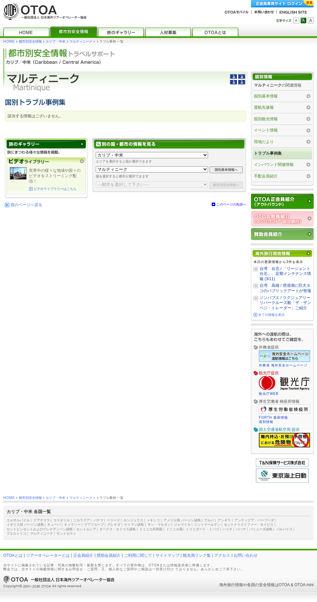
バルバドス (284, 529)
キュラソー (72, 524)
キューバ (53, 524)
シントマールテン (207, 524)
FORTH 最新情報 (273, 417)
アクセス (222, 555)
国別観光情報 (266, 119)
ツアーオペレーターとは (48, 555)
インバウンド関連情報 (274, 164)
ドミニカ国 (174, 529)
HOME (9, 41)
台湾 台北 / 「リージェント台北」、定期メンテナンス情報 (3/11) (285, 273)
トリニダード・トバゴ (202, 529)
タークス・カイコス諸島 (117, 529)
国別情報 (266, 422)
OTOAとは (12, 555)
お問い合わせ (246, 555)
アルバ (209, 520)
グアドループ (94, 524)
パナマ (98, 520)
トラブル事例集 (268, 153)
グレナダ (114, 524)
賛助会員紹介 (109, 555)
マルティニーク (80, 41)
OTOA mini (304, 585)
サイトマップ (167, 555)
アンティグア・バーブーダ (254, 520)
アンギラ (224, 520)
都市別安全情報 (30, 41)
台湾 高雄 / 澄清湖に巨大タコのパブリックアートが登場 (285, 288)
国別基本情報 (266, 96)
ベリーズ (113, 520)
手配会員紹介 (266, 176)
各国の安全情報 (261, 585)
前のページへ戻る (26, 205)
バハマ (241, 529)
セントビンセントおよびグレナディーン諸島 (40, 529)
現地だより (264, 141)
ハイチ (227, 529)
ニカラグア (81, 520)
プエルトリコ (16, 533)
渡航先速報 (264, 107)
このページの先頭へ (231, 204)
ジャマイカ (182, 524)
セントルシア (86, 529)
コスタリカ (61, 520)
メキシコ (153, 520)
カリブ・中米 (55, 41)
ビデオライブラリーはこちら (55, 189)
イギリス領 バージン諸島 (25, 524)
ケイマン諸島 (134, 524)
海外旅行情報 (231, 585)
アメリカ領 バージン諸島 (182, 520)
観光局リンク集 (197, 555)
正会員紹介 (83, 555)
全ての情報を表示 (271, 315)
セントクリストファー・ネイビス (248, 524)
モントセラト (66, 533)
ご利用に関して (138, 555)
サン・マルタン (159, 524)
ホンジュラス (133, 520)
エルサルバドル (18, 520)
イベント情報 (266, 130)
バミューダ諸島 (260, 529)
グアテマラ (41, 520)
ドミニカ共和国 (150, 529)
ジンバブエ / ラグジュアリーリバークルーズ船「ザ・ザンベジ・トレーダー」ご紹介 (285, 302)
